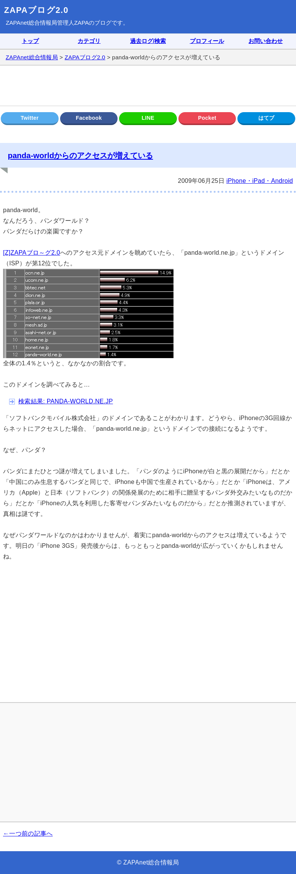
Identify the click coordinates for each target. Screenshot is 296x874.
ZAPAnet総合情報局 (31, 22)
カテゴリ (89, 41)
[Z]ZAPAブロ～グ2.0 (31, 252)
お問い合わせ (265, 41)
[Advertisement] (148, 85)
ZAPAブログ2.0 (36, 10)
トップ (30, 41)
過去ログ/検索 (148, 41)
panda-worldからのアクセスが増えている (80, 155)
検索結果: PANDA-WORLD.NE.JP (65, 401)
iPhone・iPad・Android (259, 181)
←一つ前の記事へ (28, 833)
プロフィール (207, 41)
